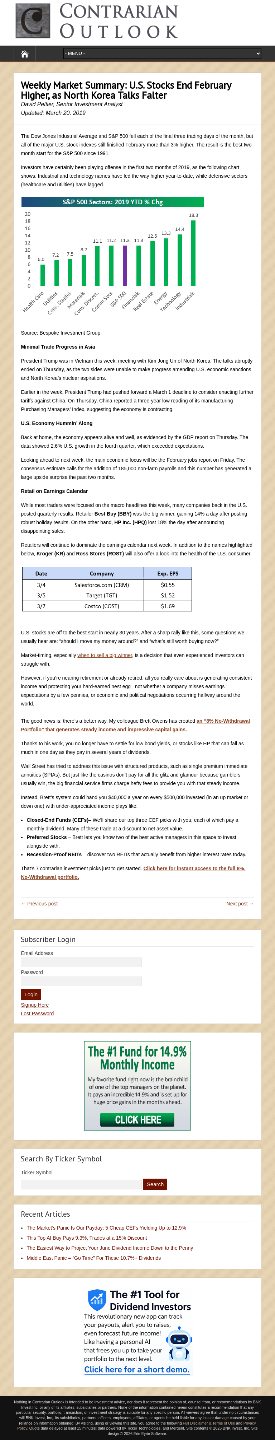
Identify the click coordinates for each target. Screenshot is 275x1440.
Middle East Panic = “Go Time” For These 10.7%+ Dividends (93, 1258)
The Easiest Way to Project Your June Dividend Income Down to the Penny (109, 1248)
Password (32, 972)
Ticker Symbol (36, 1172)
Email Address (37, 953)
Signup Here (35, 1005)
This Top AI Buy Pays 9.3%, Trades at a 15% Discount (86, 1238)
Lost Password (37, 1013)
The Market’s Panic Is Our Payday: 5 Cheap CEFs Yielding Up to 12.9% (106, 1228)
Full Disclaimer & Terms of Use (209, 1423)
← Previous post (39, 904)
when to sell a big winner (104, 655)
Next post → (240, 904)
